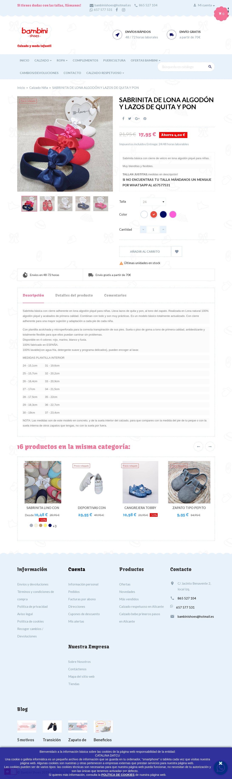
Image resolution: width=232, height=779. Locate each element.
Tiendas (73, 684)
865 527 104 (148, 5)
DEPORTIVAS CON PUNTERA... (92, 510)
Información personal (83, 584)
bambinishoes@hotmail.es (113, 5)
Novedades (127, 592)
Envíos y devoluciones (32, 584)
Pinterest (144, 119)
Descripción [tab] (33, 295)
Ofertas (124, 584)
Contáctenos (77, 669)
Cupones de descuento (84, 614)
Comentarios (115, 295)
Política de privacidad (32, 606)
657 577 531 (103, 9)
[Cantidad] (153, 229)
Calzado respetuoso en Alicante (141, 606)
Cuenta (76, 569)
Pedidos (74, 592)
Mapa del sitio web (81, 676)
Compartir (123, 119)
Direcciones (76, 606)
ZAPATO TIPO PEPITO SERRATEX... (189, 510)
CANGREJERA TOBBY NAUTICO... (140, 510)
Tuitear (129, 119)
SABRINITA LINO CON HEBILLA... (43, 510)
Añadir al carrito (145, 251)
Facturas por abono (82, 599)
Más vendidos (129, 599)
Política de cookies (30, 621)
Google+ (137, 119)
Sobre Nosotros (79, 661)
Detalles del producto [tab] (74, 295)
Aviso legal (25, 614)
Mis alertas (76, 621)
